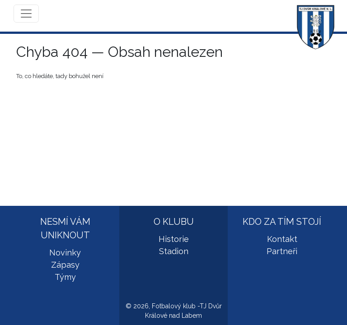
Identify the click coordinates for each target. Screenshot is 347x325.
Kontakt (282, 239)
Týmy (65, 277)
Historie (174, 239)
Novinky (65, 252)
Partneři (282, 251)
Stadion (173, 251)
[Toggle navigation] (26, 14)
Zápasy (65, 264)
